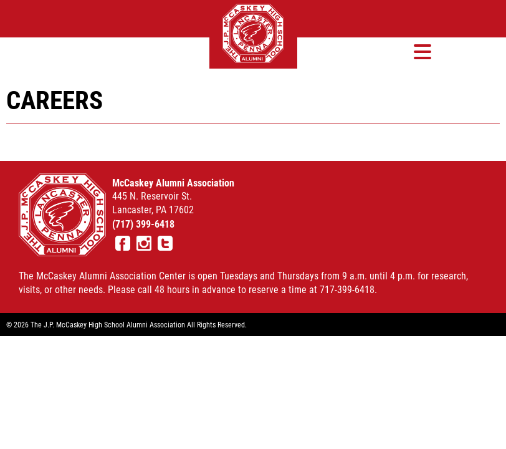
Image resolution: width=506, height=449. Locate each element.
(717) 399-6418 (143, 223)
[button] (422, 51)
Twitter (165, 243)
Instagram (144, 243)
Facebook (122, 243)
